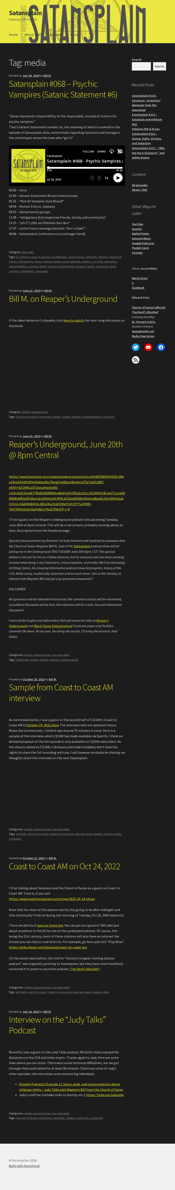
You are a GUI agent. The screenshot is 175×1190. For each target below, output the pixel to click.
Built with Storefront (24, 1166)
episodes (28, 252)
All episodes (140, 185)
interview (45, 417)
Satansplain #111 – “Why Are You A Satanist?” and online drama (148, 152)
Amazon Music (141, 238)
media (57, 261)
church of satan (26, 417)
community (25, 261)
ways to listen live (50, 925)
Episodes (56, 34)
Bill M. (47, 75)
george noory (84, 834)
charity (103, 257)
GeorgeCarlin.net (143, 331)
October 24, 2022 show (42, 725)
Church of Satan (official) (148, 307)
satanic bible (37, 266)
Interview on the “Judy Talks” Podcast (57, 1025)
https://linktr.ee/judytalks (105, 1095)
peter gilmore (71, 261)
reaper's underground (86, 417)
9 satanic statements (52, 257)
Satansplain (25, 13)
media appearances (35, 412)
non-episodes (61, 655)
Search (136, 59)
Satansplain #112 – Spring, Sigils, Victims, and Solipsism (147, 138)
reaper (66, 417)
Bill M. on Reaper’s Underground (63, 298)
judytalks (58, 1118)
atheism (91, 257)
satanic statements (61, 266)
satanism (102, 266)
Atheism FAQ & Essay (146, 129)
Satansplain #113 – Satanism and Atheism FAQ (147, 119)
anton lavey (76, 257)
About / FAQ (33, 34)
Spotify (137, 229)
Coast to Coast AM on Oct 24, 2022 (64, 866)
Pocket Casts (140, 248)
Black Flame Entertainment (53, 626)
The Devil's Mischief (145, 312)
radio (117, 834)
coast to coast (36, 992)
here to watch (74, 320)
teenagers (42, 271)
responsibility (18, 266)
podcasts (82, 1118)
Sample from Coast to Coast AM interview (61, 692)
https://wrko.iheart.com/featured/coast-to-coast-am (48, 947)
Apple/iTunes (140, 233)
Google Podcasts (143, 243)
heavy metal (43, 261)
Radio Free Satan (143, 336)
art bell (21, 834)
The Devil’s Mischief (84, 969)
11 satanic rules (26, 257)
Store (74, 34)
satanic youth (84, 266)
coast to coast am (62, 834)
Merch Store (140, 278)
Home (13, 34)
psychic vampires (104, 261)
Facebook (138, 288)
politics (87, 261)
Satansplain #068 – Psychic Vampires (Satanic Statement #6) (63, 89)
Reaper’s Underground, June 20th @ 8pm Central (66, 449)
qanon (108, 834)
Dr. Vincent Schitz (143, 322)
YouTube (137, 224)
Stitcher (137, 253)
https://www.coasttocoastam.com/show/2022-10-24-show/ (52, 899)
